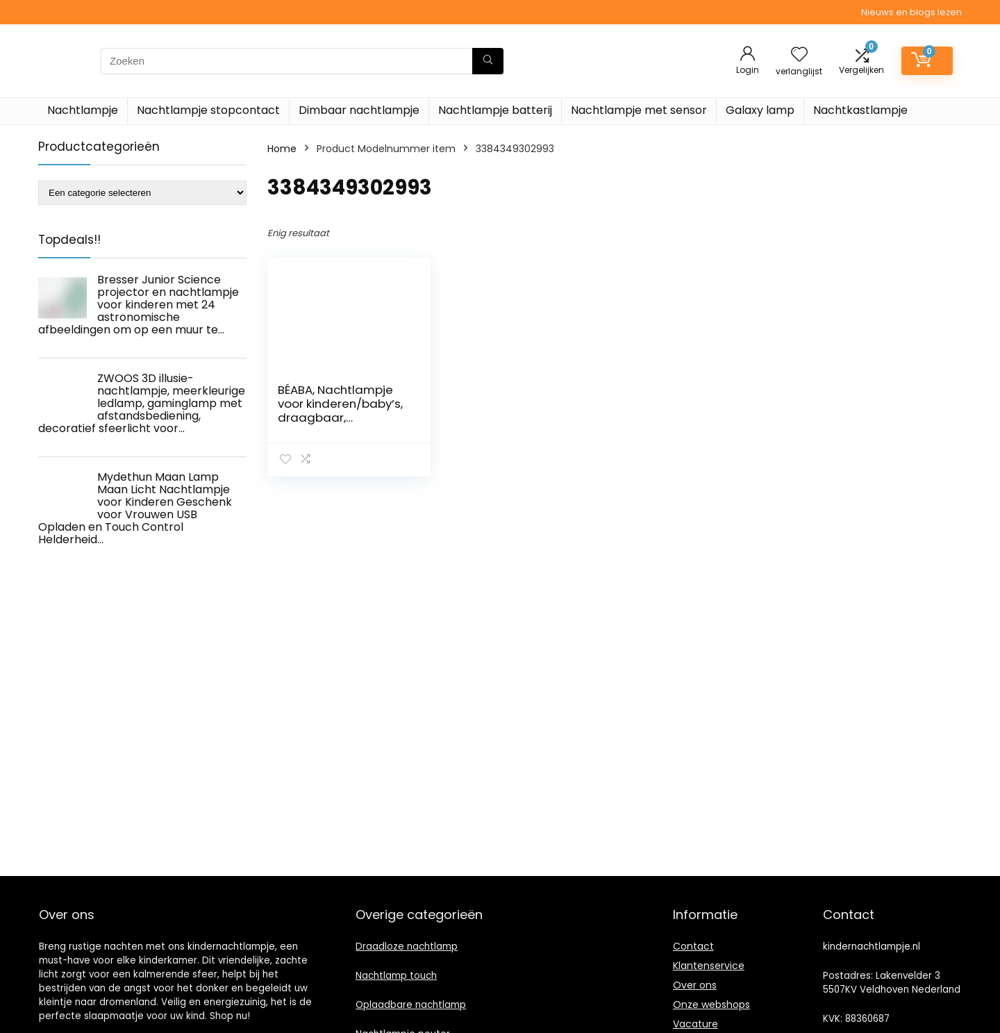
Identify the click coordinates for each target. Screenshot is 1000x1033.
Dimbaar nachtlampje (359, 110)
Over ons (695, 985)
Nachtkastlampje (860, 110)
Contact (693, 946)
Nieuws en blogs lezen (911, 12)
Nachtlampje (82, 110)
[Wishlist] (799, 55)
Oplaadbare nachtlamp (411, 1004)
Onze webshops (711, 1004)
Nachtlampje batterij (495, 110)
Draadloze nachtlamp (407, 946)
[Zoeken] (487, 61)
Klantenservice (708, 966)
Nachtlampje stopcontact (208, 110)
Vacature (695, 1024)
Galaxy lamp (760, 110)
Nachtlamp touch (396, 975)
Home (282, 149)
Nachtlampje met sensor (639, 110)
